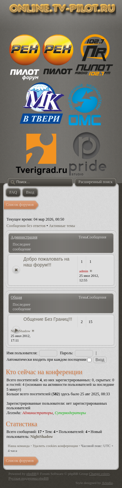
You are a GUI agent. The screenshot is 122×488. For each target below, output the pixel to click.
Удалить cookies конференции (55, 446)
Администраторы (37, 413)
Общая (16, 297)
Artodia (107, 483)
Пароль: (66, 353)
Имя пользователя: (22, 353)
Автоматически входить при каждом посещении (49, 359)
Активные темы (62, 226)
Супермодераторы (70, 413)
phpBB (31, 474)
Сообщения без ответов (26, 226)
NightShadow (21, 331)
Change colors (99, 474)
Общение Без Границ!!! (47, 319)
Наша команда (19, 446)
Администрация (24, 237)
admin (83, 271)
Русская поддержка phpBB (28, 478)
